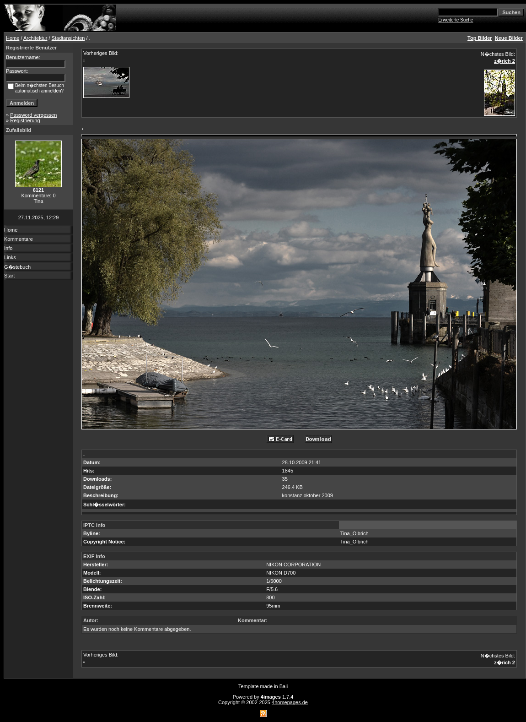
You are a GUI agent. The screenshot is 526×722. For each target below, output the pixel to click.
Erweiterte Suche (455, 19)
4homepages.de (290, 702)
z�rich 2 (504, 61)
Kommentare (18, 239)
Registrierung (25, 120)
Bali (283, 686)
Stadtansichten (68, 38)
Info (8, 248)
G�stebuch (17, 267)
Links (10, 257)
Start (9, 275)
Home (12, 38)
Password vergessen (33, 115)
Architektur (35, 38)
